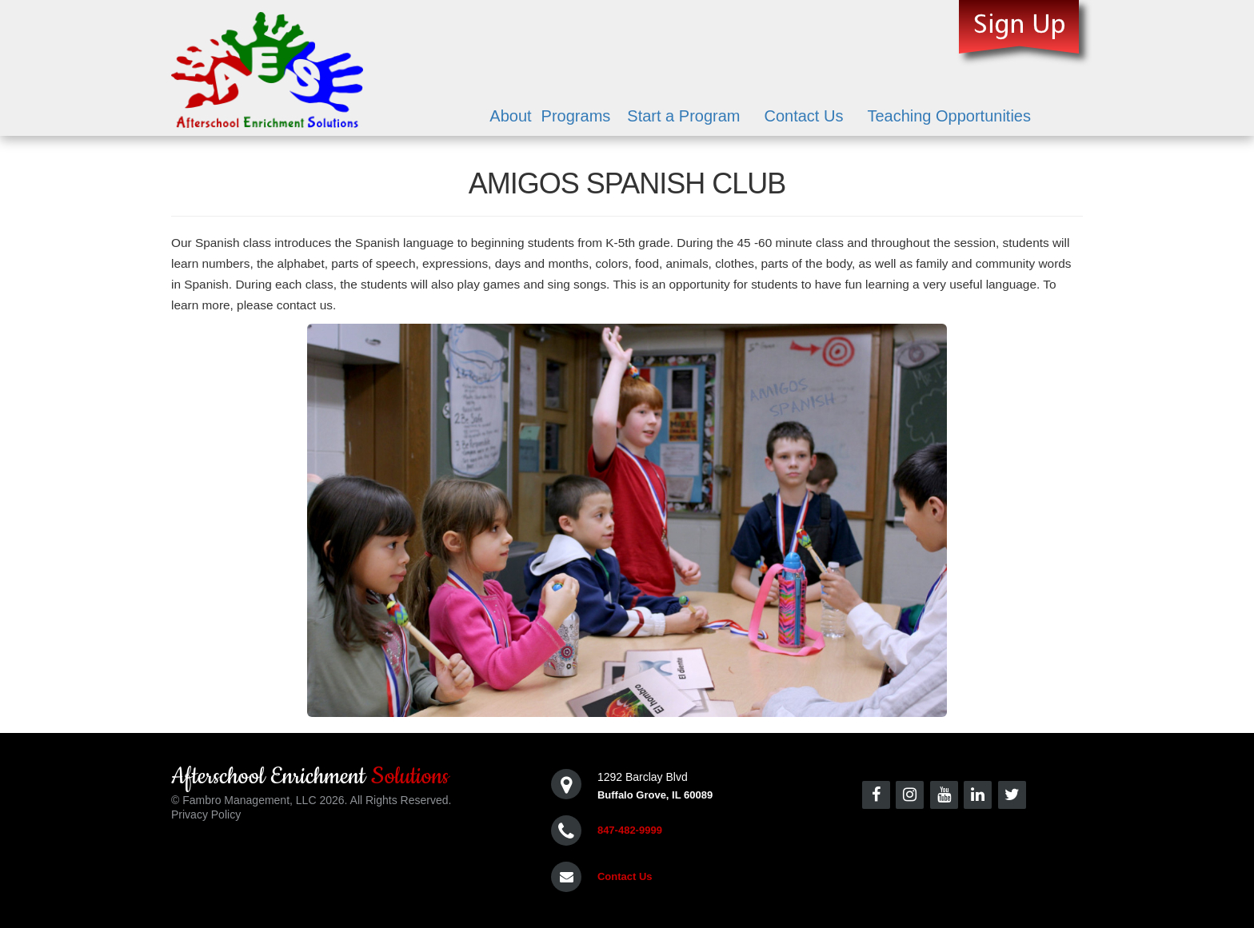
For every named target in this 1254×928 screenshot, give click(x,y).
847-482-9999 (629, 830)
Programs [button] (576, 116)
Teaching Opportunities (949, 116)
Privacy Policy (206, 814)
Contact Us (803, 116)
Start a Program (683, 116)
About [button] (510, 116)
